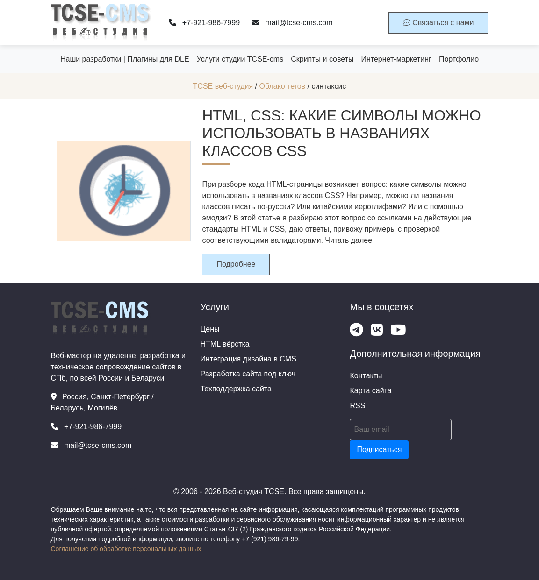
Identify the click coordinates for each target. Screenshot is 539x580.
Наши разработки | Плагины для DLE (124, 59)
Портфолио (459, 59)
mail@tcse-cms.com (292, 23)
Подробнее (235, 264)
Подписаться (379, 449)
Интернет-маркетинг (396, 59)
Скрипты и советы (322, 59)
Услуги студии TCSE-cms (240, 59)
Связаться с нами (438, 23)
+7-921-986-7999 (204, 23)
